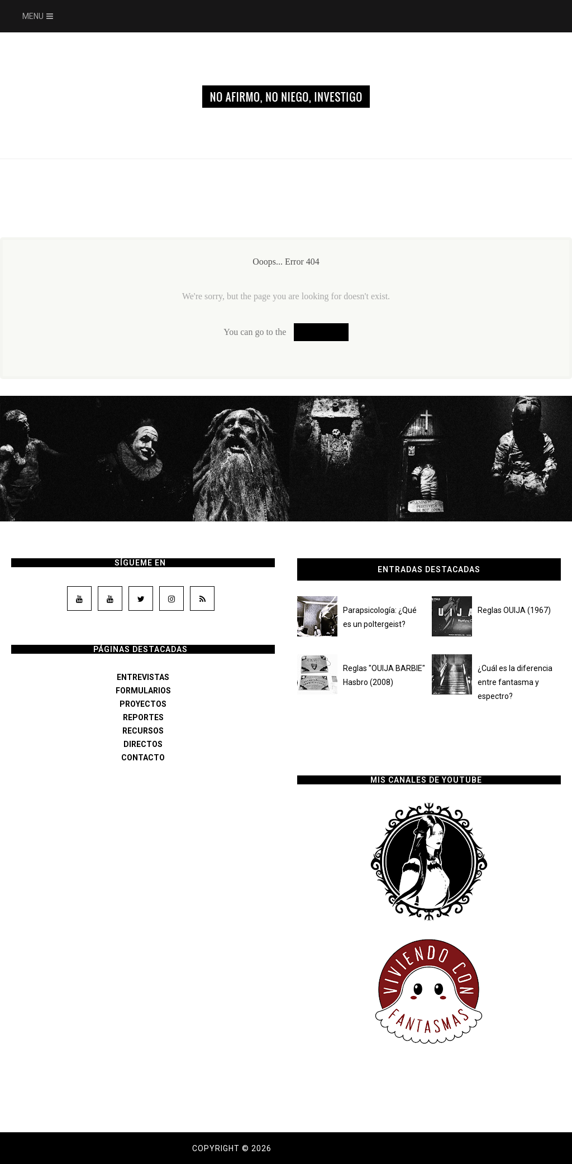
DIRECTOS (143, 744)
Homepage (321, 332)
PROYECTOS (143, 704)
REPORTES (143, 717)
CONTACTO (143, 757)
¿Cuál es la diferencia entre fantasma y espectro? (515, 682)
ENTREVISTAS (143, 677)
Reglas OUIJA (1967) (514, 610)
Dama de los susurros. (327, 1148)
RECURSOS (143, 730)
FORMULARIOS (143, 690)
